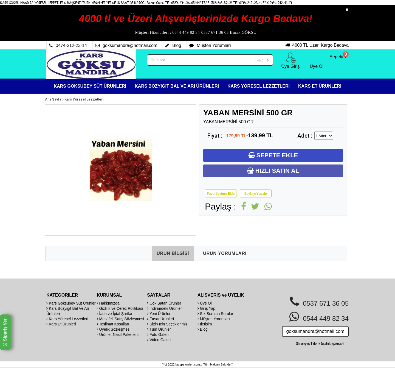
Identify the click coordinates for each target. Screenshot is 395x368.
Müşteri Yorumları (214, 319)
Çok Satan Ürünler (164, 303)
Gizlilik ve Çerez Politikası (120, 308)
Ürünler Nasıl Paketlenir (118, 334)
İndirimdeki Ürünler (164, 308)
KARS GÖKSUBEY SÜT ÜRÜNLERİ (90, 86)
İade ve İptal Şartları (115, 313)
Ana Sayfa (53, 99)
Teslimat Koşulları (113, 324)
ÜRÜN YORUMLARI (224, 253)
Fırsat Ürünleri (160, 319)
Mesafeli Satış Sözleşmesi (120, 319)
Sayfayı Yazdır (255, 193)
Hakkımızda (108, 303)
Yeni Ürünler (158, 313)
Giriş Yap (206, 308)
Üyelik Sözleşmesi (113, 329)
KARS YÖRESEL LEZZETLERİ (258, 86)
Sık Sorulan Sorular (215, 313)
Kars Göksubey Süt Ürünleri (71, 303)
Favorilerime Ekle (221, 193)
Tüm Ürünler (159, 329)
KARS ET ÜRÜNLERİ (319, 86)
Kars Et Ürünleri (61, 324)
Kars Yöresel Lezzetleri (83, 99)
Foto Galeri (157, 334)
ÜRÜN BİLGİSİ (173, 253)
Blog (203, 329)
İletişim (205, 324)
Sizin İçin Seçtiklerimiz (167, 324)
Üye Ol (205, 303)
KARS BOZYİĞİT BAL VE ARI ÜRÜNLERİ (177, 86)
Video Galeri (159, 340)
